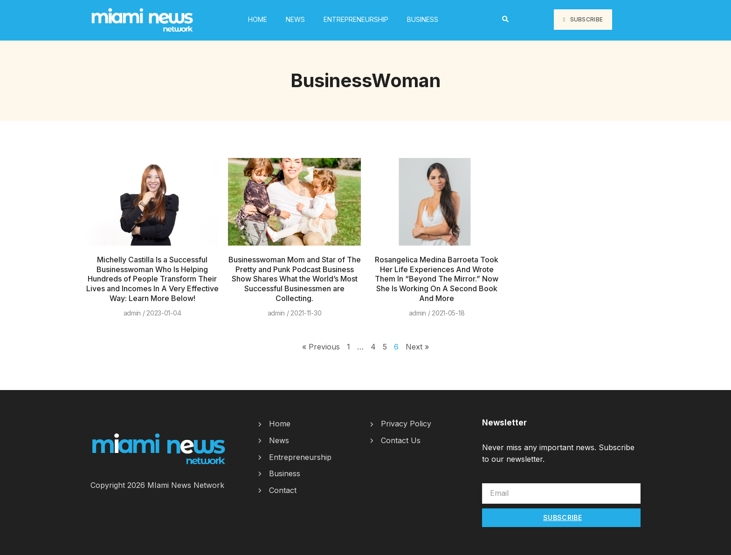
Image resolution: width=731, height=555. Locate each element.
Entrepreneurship (356, 19)
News (295, 19)
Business (422, 19)
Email (491, 478)
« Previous (321, 346)
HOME (257, 19)
